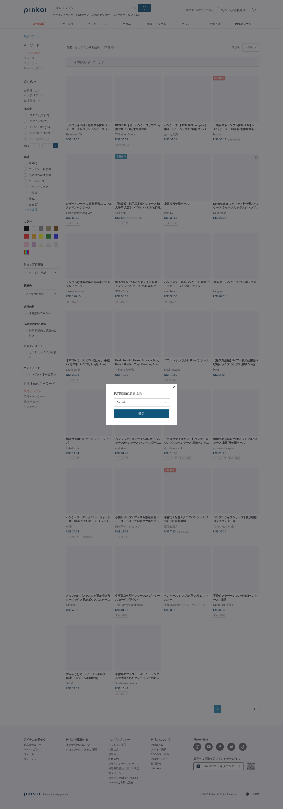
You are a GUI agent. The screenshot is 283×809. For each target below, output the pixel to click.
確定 (141, 413)
